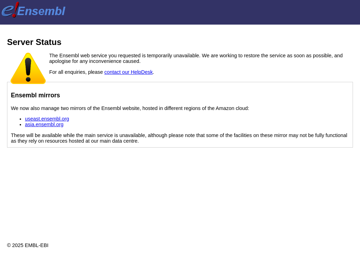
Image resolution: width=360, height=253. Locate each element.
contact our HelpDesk (128, 72)
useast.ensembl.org (47, 119)
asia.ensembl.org (44, 124)
